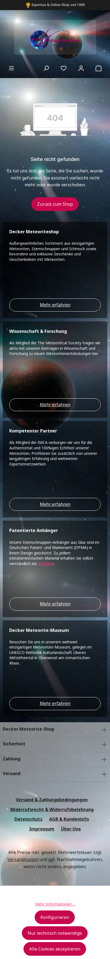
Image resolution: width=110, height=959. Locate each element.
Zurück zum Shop (55, 204)
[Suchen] (46, 68)
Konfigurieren (54, 917)
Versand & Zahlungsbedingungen (52, 800)
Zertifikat (46, 563)
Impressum (41, 829)
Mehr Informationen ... (55, 904)
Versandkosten (22, 859)
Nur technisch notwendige (55, 933)
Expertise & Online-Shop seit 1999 (58, 4)
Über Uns (71, 829)
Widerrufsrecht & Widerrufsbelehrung (52, 809)
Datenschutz (28, 819)
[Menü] (11, 68)
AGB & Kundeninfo (69, 819)
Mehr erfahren (55, 305)
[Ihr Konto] (81, 68)
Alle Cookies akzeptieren (54, 949)
